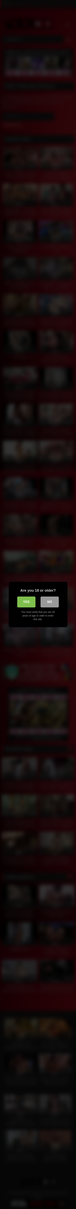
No (49, 602)
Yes (26, 602)
